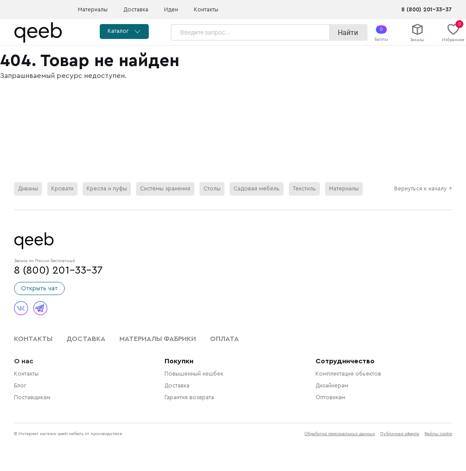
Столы (212, 188)
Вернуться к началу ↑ (423, 188)
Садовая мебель (257, 188)
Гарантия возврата (189, 397)
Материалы (93, 9)
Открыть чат (39, 288)
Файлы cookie (438, 434)
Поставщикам (32, 397)
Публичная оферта (399, 434)
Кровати (62, 188)
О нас (23, 361)
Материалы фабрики (157, 338)
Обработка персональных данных (340, 434)
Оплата (224, 338)
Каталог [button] (124, 31)
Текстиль (304, 188)
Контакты (206, 9)
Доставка (135, 9)
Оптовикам (330, 397)
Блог (20, 385)
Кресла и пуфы (107, 188)
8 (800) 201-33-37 (426, 9)
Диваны (28, 188)
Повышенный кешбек (194, 373)
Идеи (171, 9)
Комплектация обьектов (348, 373)
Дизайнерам (331, 385)
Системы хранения (165, 188)
